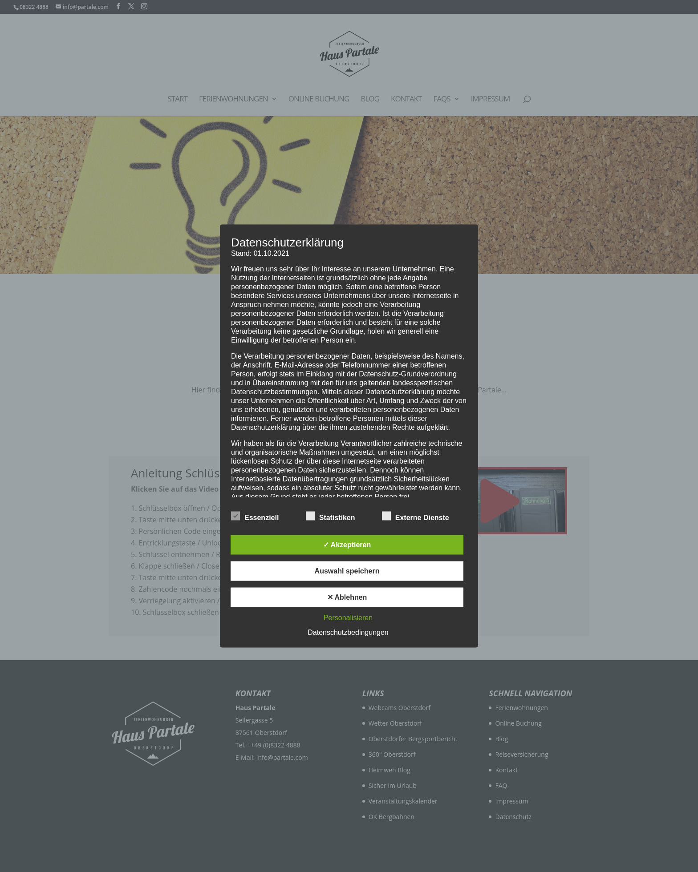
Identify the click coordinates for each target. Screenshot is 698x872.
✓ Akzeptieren (347, 545)
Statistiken (330, 516)
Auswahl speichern (347, 571)
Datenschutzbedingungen (348, 632)
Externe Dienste (415, 516)
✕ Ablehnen (347, 597)
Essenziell (255, 516)
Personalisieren (348, 618)
